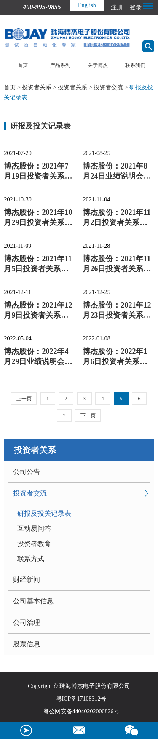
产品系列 (60, 65)
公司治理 (26, 622)
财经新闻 (26, 579)
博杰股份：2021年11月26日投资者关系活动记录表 (117, 264)
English (87, 5)
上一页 (24, 399)
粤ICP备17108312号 (81, 699)
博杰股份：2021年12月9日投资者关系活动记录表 (38, 310)
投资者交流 (108, 87)
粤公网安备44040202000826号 (81, 711)
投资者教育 (34, 543)
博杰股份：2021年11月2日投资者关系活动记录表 (116, 218)
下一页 (88, 415)
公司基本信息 (33, 601)
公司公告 (26, 471)
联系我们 (135, 65)
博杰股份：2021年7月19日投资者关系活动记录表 (38, 171)
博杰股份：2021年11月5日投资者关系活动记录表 (38, 264)
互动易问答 (34, 528)
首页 (23, 65)
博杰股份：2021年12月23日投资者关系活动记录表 (117, 310)
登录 (135, 7)
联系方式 (30, 558)
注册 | (119, 7)
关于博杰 (98, 65)
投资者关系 (36, 87)
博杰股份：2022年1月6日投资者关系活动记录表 (115, 357)
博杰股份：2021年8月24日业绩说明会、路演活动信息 (117, 171)
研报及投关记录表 (44, 513)
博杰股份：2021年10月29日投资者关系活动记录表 (38, 218)
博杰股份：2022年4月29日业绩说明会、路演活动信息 (38, 357)
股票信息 (26, 644)
